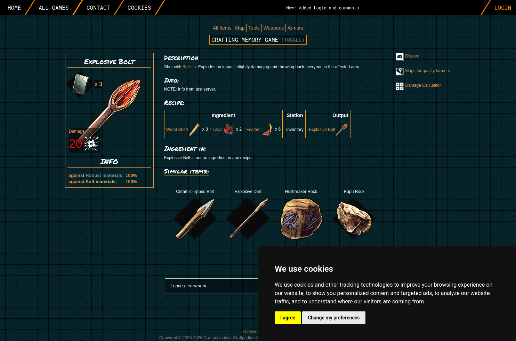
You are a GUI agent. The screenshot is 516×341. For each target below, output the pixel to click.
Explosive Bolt (328, 129)
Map (239, 28)
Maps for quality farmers (427, 70)
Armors (295, 28)
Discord (412, 56)
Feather (260, 129)
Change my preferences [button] (334, 317)
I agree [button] (287, 317)
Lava (224, 129)
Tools (254, 28)
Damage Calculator (423, 85)
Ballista (189, 66)
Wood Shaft (183, 129)
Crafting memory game (258, 39)
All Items (222, 28)
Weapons (273, 28)
